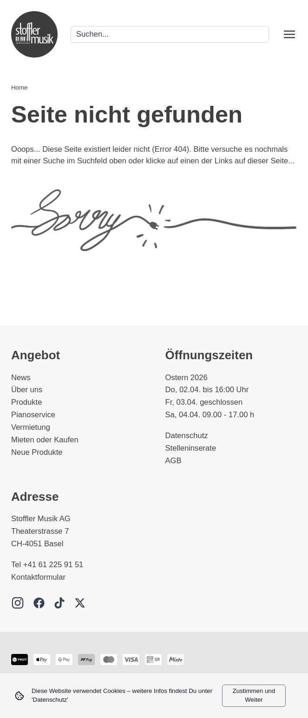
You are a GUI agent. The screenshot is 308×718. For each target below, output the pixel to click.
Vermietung (30, 427)
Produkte (26, 402)
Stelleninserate (190, 448)
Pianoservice (33, 414)
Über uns (26, 389)
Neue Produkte (37, 452)
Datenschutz (186, 435)
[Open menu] (289, 34)
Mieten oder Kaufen (45, 439)
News (20, 377)
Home (19, 87)
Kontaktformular (38, 577)
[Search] (170, 34)
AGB (173, 460)
